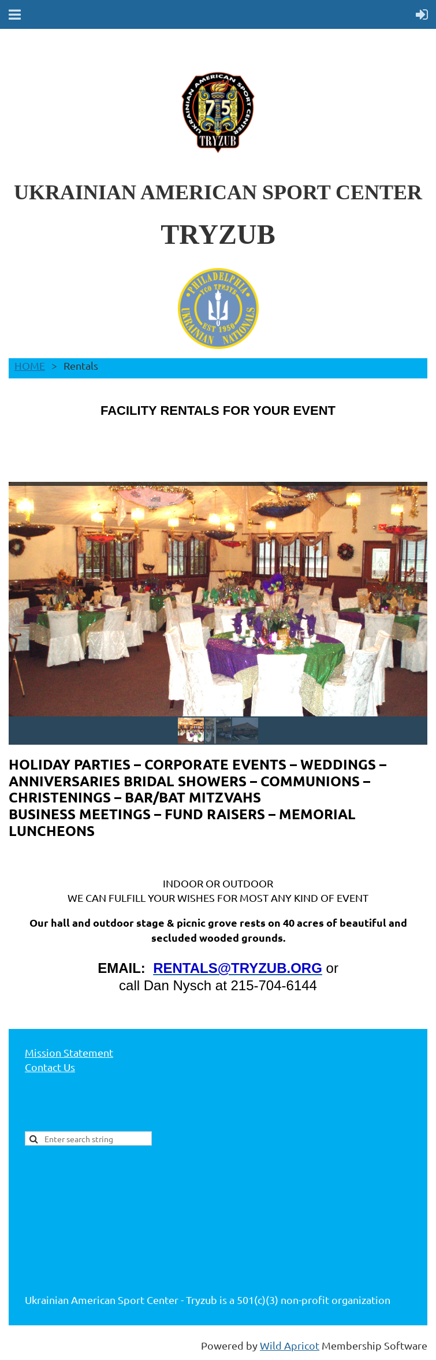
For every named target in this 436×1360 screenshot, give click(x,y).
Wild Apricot (289, 1345)
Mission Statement (69, 1052)
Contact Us (50, 1067)
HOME (29, 365)
